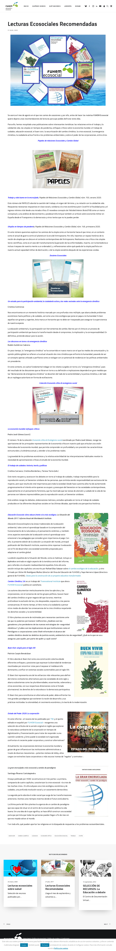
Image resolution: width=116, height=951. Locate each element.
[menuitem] (26, 6)
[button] (86, 6)
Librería (67, 6)
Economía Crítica (46, 836)
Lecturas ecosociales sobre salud (20, 897)
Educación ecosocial (61, 836)
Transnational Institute (50, 581)
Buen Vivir (12, 836)
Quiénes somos (39, 6)
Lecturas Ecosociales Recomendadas (57, 898)
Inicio (26, 6)
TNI (52, 718)
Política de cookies (54, 938)
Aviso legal (27, 938)
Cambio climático (23, 836)
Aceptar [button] (24, 945)
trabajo (73, 836)
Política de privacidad (39, 938)
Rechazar (45, 945)
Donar (78, 6)
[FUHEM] (11, 6)
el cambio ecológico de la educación (83, 568)
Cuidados (35, 836)
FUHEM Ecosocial (15, 584)
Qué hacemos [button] (55, 6)
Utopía (81, 836)
